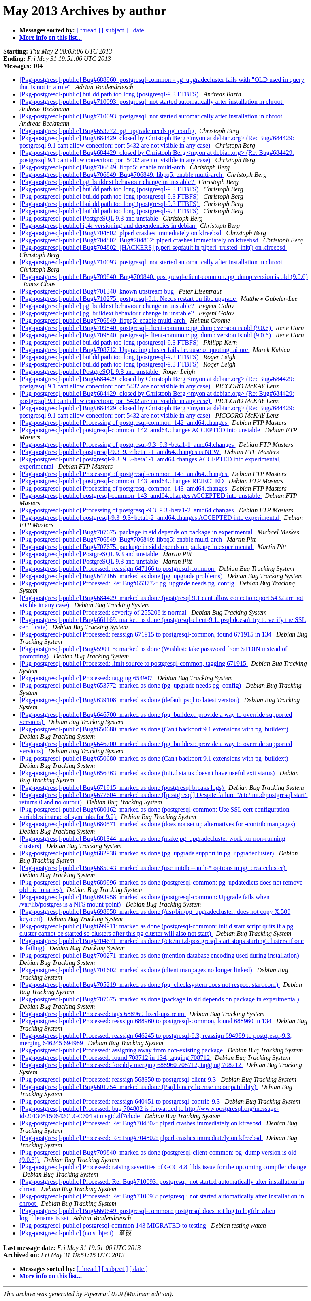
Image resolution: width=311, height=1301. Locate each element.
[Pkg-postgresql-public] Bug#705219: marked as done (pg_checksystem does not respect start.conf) (149, 984)
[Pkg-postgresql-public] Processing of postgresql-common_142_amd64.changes (124, 422)
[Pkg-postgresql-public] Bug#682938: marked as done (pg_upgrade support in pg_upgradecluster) (147, 853)
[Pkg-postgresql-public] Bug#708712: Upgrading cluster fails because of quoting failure (134, 349)
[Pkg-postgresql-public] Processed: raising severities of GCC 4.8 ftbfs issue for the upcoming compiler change (162, 1167)
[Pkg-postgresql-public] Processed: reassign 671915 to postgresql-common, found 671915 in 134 (146, 634)
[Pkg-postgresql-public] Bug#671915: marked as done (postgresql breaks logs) (122, 787)
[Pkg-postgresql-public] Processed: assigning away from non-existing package (121, 1050)
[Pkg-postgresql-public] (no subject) (67, 1233)
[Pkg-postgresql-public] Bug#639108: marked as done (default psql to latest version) (130, 700)
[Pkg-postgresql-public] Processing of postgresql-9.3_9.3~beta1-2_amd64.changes (127, 510)
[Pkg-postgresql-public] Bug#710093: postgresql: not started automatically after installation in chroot (151, 101)
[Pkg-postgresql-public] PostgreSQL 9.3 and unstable (89, 218)
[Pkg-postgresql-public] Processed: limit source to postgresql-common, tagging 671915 (133, 663)
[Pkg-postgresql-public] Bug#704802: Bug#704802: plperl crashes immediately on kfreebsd (139, 240)
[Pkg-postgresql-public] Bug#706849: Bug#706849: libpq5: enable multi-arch (121, 174)
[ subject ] (115, 30)
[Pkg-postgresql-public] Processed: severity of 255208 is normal (103, 612)
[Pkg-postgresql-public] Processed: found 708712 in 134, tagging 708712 (115, 1057)
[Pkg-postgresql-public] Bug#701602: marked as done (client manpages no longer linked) (136, 970)
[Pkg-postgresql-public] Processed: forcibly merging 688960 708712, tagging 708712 (131, 1064)
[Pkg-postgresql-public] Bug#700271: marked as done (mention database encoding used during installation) (160, 955)
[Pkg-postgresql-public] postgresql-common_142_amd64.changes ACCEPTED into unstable (140, 430)
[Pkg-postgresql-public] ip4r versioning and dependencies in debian (108, 225)
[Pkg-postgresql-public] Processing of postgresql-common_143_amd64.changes (124, 473)
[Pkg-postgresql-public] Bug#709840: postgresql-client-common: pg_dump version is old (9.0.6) (146, 327)
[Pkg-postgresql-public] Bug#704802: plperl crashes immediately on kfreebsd (121, 232)
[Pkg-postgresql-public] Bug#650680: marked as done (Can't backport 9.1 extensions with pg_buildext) (154, 729)
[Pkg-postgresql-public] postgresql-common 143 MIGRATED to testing (113, 1225)
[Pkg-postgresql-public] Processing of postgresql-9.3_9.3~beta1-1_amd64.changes (127, 444)
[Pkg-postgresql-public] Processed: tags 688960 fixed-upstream (102, 1013)
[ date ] (139, 30)
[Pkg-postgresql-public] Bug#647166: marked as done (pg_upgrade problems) (121, 575)
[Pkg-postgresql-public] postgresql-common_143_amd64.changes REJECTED (122, 481)
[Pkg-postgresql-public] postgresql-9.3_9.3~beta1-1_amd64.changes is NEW (120, 451)
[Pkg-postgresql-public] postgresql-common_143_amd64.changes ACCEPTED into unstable (140, 495)
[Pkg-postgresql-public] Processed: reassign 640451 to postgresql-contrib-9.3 (120, 1101)
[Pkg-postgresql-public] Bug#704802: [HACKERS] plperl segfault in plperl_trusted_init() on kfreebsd (153, 247)
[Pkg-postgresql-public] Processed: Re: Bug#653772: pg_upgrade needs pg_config (127, 583)
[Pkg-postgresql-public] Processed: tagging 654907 (86, 678)
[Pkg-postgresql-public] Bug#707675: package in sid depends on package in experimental (136, 532)
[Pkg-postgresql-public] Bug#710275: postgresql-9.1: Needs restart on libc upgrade (128, 298)
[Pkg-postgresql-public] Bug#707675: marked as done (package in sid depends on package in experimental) (159, 999)
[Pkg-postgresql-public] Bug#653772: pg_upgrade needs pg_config (107, 130)
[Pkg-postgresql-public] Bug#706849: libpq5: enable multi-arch (103, 167)
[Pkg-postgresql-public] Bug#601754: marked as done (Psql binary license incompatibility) (138, 1086)
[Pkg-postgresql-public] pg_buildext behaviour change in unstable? (107, 181)
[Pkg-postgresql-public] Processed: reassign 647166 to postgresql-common (117, 568)
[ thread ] (88, 30)
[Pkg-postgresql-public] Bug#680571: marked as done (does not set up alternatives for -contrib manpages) (158, 824)
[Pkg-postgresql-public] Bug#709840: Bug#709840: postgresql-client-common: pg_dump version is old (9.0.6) (163, 276)
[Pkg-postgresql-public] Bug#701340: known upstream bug (97, 291)
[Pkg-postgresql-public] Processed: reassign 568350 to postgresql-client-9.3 (118, 1079)
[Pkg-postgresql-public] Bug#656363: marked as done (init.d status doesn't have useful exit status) (147, 772)
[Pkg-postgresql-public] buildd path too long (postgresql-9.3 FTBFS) (109, 94)
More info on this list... (50, 37)
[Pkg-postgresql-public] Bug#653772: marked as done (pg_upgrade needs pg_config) (131, 685)
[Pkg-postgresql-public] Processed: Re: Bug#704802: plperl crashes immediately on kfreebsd (141, 1123)
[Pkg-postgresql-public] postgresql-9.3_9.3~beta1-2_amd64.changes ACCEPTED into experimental (150, 517)
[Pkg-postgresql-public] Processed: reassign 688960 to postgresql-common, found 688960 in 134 (146, 1021)
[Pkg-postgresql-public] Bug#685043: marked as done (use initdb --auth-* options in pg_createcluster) (153, 867)
